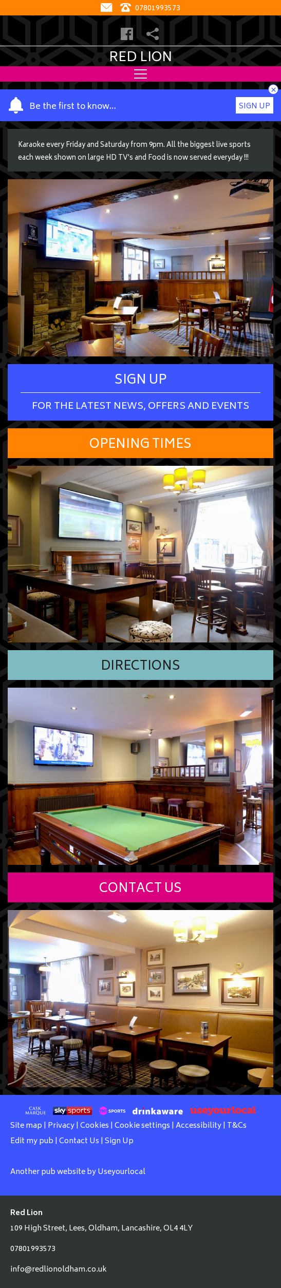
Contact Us (140, 889)
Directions (140, 667)
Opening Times (140, 445)
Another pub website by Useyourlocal (77, 1172)
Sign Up (254, 106)
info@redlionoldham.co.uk (58, 1269)
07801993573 (32, 1249)
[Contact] (108, 8)
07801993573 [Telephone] (150, 8)
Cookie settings (142, 1126)
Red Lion (140, 58)
